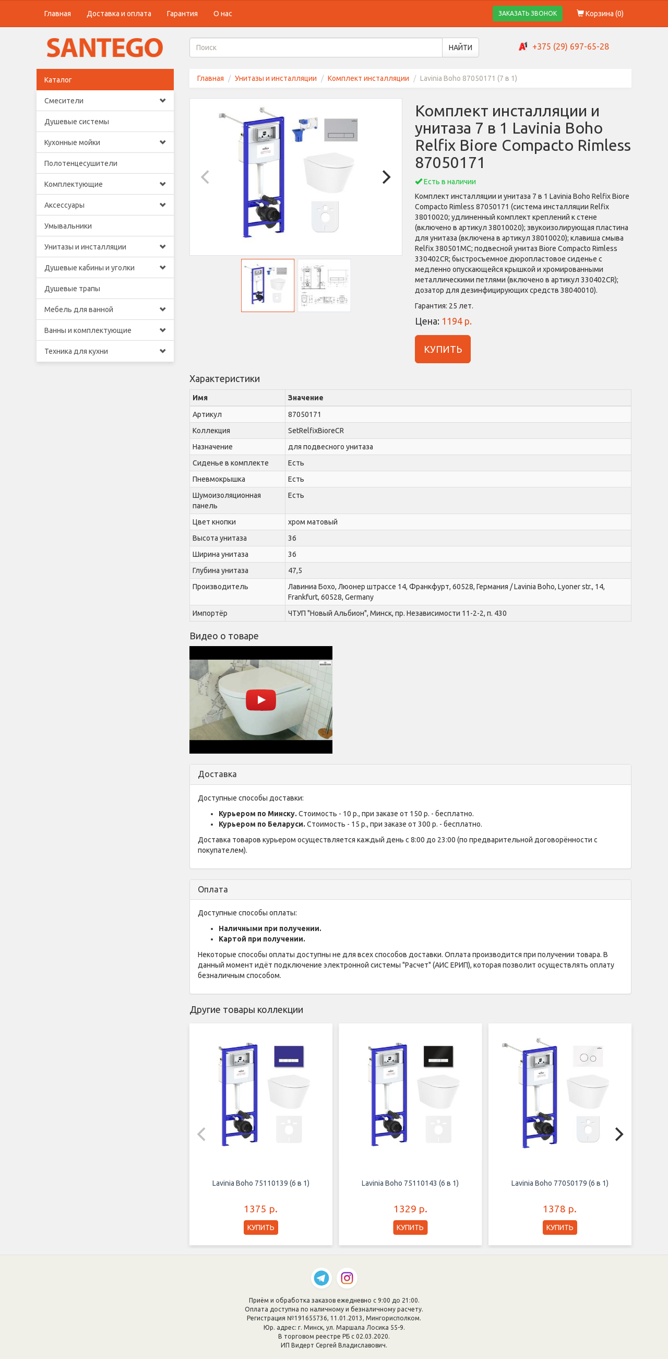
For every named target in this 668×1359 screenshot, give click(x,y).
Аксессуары (105, 205)
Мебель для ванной (105, 309)
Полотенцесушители (80, 163)
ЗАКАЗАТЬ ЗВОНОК (527, 13)
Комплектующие (105, 184)
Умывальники (68, 226)
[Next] (385, 176)
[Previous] (206, 176)
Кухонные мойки (105, 142)
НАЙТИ (460, 47)
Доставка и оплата (119, 13)
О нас (222, 13)
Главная (57, 13)
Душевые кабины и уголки (105, 267)
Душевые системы (76, 121)
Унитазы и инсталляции (105, 247)
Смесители (105, 100)
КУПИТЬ (443, 349)
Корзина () (600, 13)
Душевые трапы (72, 288)
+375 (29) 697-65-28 (570, 46)
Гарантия (182, 13)
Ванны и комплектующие (105, 330)
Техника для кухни (105, 351)
